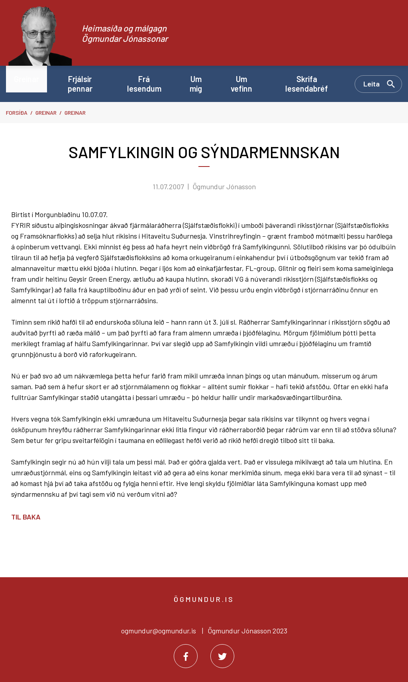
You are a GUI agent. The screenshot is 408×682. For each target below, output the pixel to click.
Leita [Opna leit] (371, 83)
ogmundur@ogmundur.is (158, 630)
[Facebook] (186, 656)
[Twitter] (222, 656)
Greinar (46, 112)
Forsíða (16, 112)
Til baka (26, 516)
